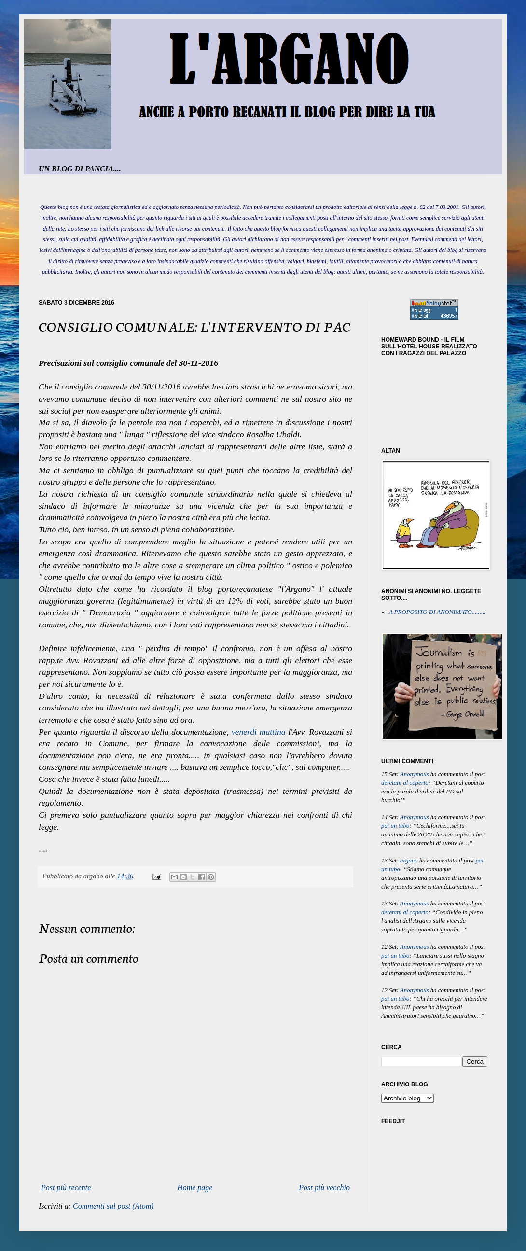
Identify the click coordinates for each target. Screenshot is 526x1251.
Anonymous (414, 774)
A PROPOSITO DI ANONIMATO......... (437, 612)
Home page (194, 1187)
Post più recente (66, 1187)
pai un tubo (395, 825)
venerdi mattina (259, 732)
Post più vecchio (324, 1187)
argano (409, 860)
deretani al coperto (405, 782)
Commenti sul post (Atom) (113, 1206)
